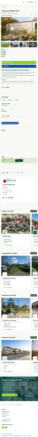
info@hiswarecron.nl (6, 421)
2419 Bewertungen (8, 15)
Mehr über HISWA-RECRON (9, 395)
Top (35, 406)
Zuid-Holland (10, 237)
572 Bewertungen (9, 287)
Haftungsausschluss (17, 435)
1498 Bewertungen (9, 329)
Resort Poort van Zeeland (9, 320)
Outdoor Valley (7, 236)
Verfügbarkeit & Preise (19, 62)
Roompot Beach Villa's (9, 362)
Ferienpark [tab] (10, 99)
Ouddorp (19, 321)
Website (6, 192)
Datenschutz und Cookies (6, 435)
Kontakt (24, 435)
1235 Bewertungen (9, 245)
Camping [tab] (3, 99)
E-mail (5, 194)
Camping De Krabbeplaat (9, 278)
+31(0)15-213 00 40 (8, 190)
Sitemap (28, 435)
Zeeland (9, 279)
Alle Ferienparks (19, 404)
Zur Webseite (19, 66)
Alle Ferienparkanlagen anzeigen (10, 123)
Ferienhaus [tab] (17, 99)
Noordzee (15, 321)
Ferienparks (32, 2)
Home (8, 404)
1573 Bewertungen (9, 371)
